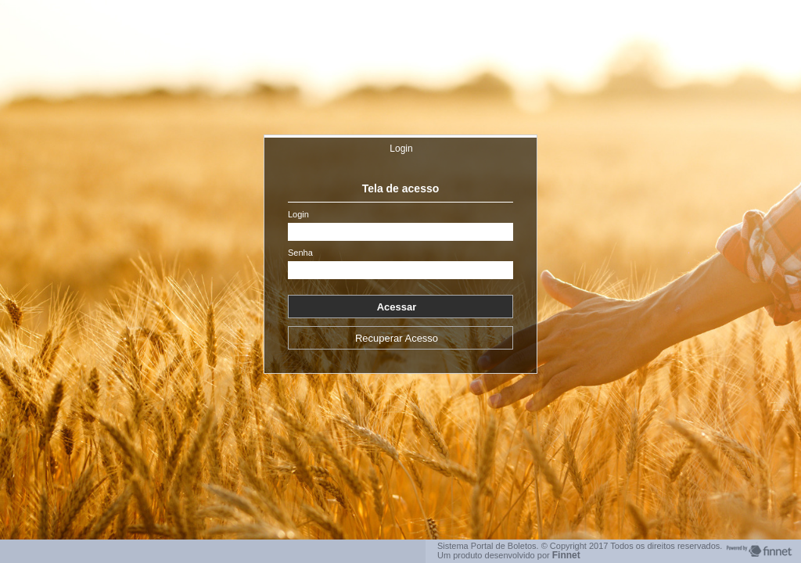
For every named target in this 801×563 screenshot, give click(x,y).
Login (401, 148)
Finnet (566, 555)
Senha (300, 253)
